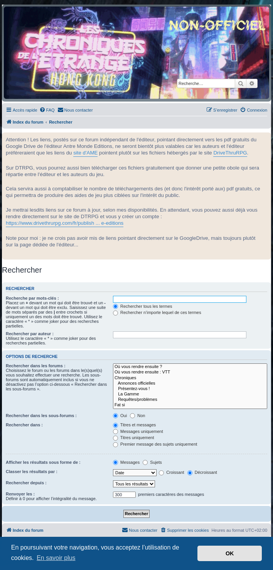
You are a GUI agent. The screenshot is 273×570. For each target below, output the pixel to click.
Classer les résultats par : (31, 471)
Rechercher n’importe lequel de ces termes (157, 312)
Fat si (190, 405)
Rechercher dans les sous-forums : (41, 415)
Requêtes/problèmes (190, 399)
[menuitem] (47, 110)
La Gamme (190, 394)
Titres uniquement (133, 437)
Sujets (152, 462)
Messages (126, 462)
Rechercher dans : (24, 424)
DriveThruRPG (230, 153)
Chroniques (190, 378)
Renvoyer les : (20, 494)
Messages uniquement (138, 431)
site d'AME (85, 153)
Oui (120, 415)
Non (137, 415)
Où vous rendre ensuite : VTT (190, 372)
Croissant (171, 472)
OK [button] (230, 553)
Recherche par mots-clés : (32, 298)
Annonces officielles (190, 383)
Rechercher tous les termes (142, 306)
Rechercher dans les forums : (36, 365)
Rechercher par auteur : (30, 333)
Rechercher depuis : (26, 482)
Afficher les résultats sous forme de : (43, 462)
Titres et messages (134, 424)
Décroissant (202, 472)
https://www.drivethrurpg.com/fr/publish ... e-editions (64, 223)
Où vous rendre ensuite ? (190, 367)
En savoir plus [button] (56, 558)
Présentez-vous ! (190, 389)
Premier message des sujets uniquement (155, 444)
